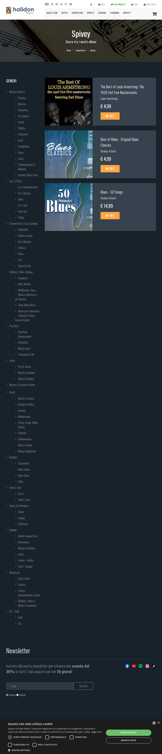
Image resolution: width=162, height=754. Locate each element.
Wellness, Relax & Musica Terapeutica (27, 603)
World (12, 392)
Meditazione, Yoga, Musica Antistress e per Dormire (26, 294)
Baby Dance (24, 475)
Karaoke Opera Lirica (28, 175)
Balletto (21, 128)
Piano (20, 254)
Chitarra (22, 248)
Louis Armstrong (109, 98)
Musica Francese (26, 398)
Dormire (22, 584)
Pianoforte (23, 134)
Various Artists (109, 151)
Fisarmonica (23, 542)
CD (19, 623)
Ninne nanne (24, 469)
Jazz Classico (24, 193)
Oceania (21, 410)
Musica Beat (24, 348)
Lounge (21, 518)
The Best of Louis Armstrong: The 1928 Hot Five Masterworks (122, 89)
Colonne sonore (25, 235)
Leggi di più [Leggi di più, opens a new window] (96, 732)
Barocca (22, 104)
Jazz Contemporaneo (28, 187)
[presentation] (30, 709)
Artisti (64, 12)
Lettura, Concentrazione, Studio (29, 593)
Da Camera (23, 116)
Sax (20, 260)
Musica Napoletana (27, 451)
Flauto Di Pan (24, 266)
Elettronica (23, 524)
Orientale (22, 433)
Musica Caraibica (26, 379)
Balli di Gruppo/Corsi (28, 536)
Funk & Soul (15, 487)
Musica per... (15, 572)
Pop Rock (14, 326)
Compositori (77, 12)
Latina (12, 360)
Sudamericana (24, 439)
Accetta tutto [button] (129, 732)
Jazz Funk (22, 205)
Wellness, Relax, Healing (21, 272)
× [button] (158, 723)
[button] (55, 750)
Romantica (23, 110)
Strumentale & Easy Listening (23, 223)
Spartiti (90, 12)
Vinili (20, 617)
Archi (20, 140)
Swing (21, 217)
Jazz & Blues (15, 181)
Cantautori (23, 342)
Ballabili (13, 530)
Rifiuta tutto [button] (128, 740)
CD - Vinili (14, 611)
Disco (20, 493)
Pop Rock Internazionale (24, 334)
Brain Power (24, 578)
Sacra (21, 158)
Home (69, 50)
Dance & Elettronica (19, 506)
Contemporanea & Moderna (26, 166)
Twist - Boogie (25, 566)
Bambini (13, 457)
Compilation (23, 146)
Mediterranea (24, 416)
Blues (20, 199)
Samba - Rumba (25, 560)
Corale (21, 122)
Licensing (102, 12)
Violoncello (23, 229)
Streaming (114, 12)
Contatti (127, 12)
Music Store (52, 12)
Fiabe (20, 481)
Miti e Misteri (24, 284)
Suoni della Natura (26, 305)
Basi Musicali (24, 242)
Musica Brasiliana (26, 373)
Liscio (20, 554)
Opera (21, 152)
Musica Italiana (25, 445)
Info (110, 116)
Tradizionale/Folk (26, 354)
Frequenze (23, 278)
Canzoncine (23, 463)
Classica (22, 98)
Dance (21, 512)
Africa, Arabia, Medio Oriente (28, 424)
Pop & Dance (24, 366)
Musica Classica (17, 92)
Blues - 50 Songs (112, 192)
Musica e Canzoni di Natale (22, 385)
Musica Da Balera (26, 548)
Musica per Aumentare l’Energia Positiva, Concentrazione (27, 315)
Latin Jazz (22, 211)
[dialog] (81, 736)
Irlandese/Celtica (26, 404)
